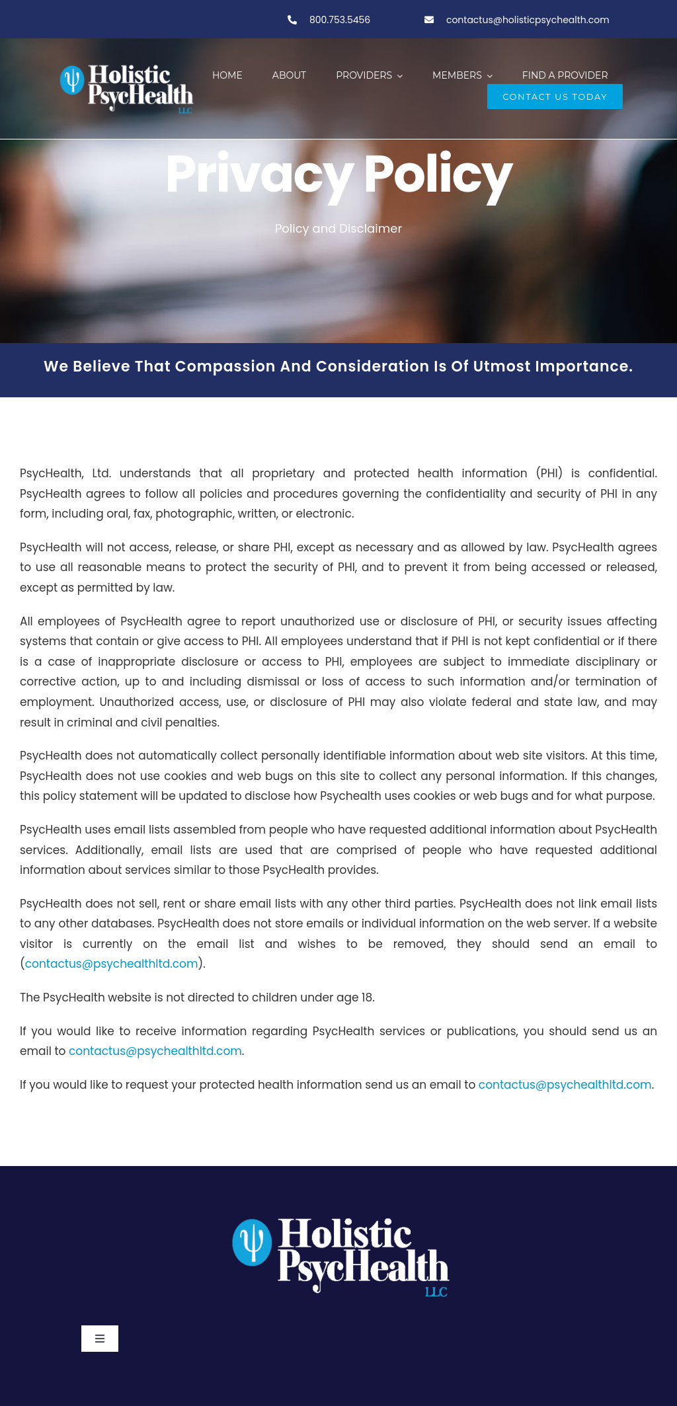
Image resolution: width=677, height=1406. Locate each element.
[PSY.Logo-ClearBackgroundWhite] (338, 1212)
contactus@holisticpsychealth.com (528, 19)
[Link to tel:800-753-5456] (292, 20)
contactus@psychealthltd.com (111, 964)
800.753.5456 (338, 19)
